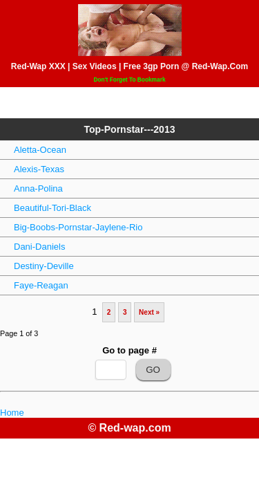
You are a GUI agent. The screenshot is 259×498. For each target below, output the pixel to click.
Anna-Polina (38, 188)
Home (12, 412)
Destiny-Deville (44, 266)
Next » (149, 312)
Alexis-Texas (39, 169)
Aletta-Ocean (40, 150)
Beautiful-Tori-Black (52, 208)
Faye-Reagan (41, 285)
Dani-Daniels (39, 246)
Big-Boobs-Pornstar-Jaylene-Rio (78, 227)
